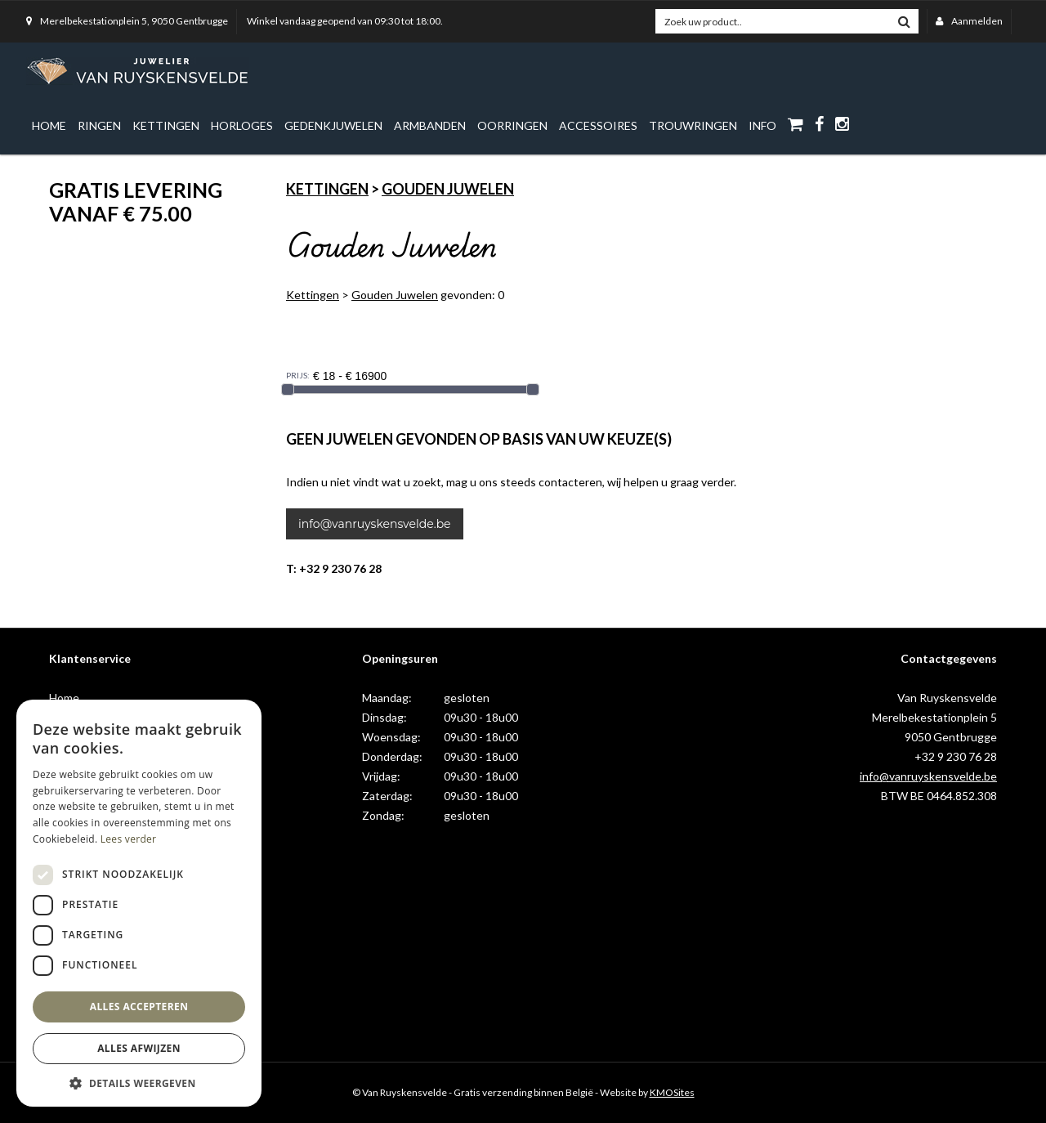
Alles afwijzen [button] (139, 1048)
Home (49, 125)
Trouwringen (693, 125)
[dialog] (139, 903)
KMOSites (672, 1092)
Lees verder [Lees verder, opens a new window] (129, 839)
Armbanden (430, 125)
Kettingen (165, 125)
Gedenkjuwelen (333, 125)
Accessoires (598, 125)
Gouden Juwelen (448, 189)
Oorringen (512, 125)
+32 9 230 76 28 (955, 756)
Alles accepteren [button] (139, 1006)
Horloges (242, 125)
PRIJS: (298, 375)
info (762, 125)
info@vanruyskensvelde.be (374, 524)
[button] (139, 1082)
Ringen (99, 125)
